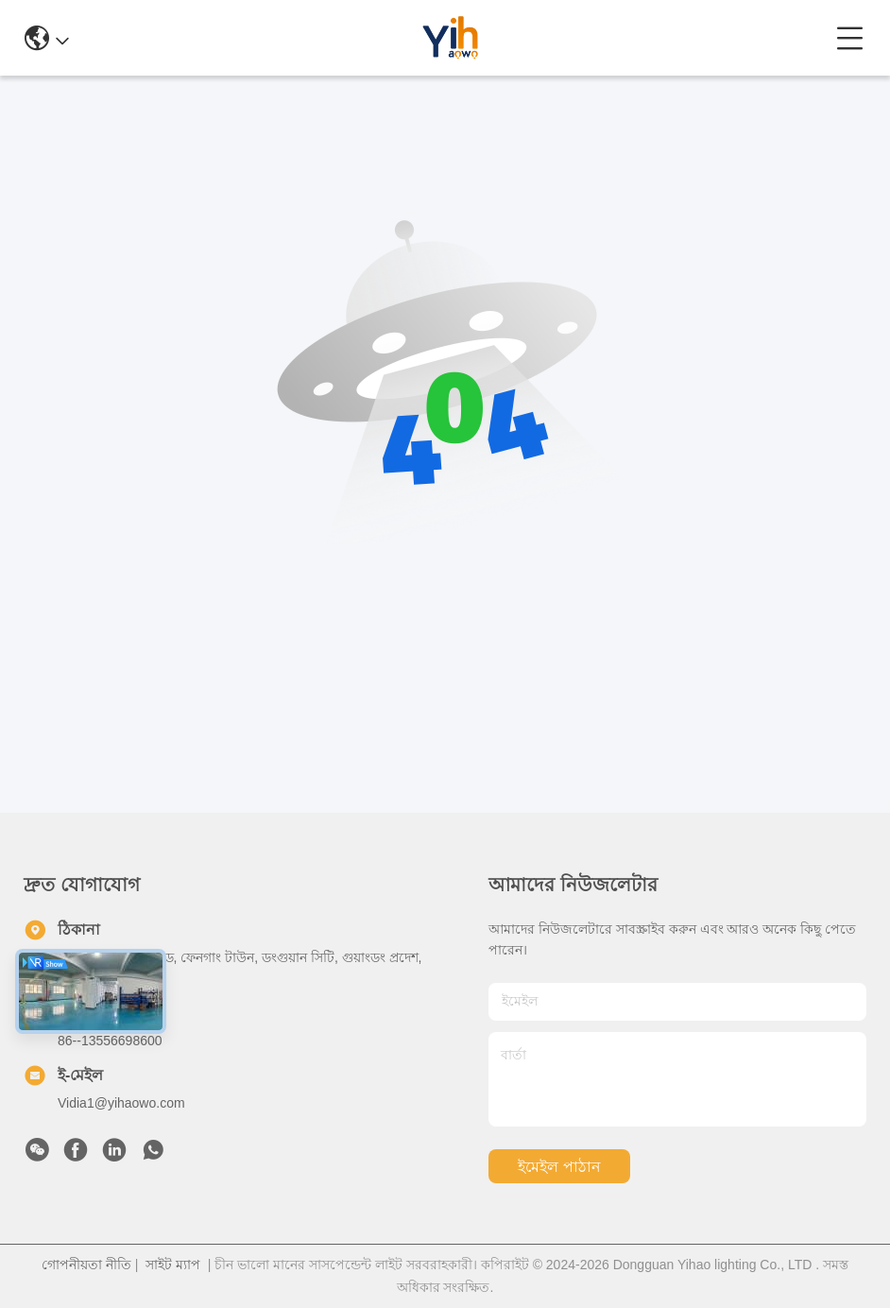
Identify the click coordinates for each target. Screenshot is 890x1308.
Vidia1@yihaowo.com (121, 1102)
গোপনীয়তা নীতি (86, 1264)
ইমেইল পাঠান (559, 1167)
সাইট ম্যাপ (172, 1264)
